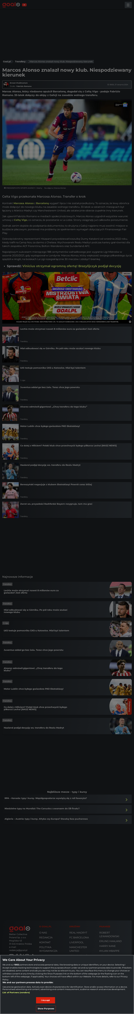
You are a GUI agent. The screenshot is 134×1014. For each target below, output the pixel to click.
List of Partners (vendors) (16, 992)
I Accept (45, 1000)
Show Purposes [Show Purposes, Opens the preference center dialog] (46, 1008)
